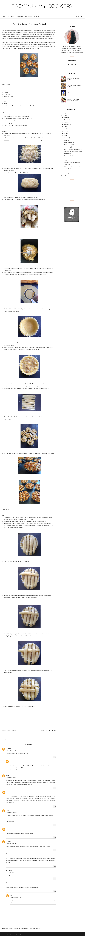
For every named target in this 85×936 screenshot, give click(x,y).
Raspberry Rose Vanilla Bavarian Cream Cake (73, 100)
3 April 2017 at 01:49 (10, 872)
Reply (55, 757)
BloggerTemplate (22, 934)
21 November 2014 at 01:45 (11, 843)
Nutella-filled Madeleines (70, 144)
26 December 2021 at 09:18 (15, 897)
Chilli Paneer (67, 158)
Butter (13, 733)
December (66, 117)
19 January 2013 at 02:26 (11, 750)
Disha (11, 761)
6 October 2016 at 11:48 (10, 855)
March (65, 135)
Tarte (34, 733)
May (65, 131)
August (65, 126)
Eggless (18, 733)
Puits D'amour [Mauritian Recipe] (73, 79)
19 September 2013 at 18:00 (11, 794)
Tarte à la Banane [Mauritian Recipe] (74, 86)
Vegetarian (43, 733)
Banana (8, 733)
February (66, 138)
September (66, 124)
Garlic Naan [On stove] (69, 155)
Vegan (38, 733)
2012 (64, 175)
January (66, 140)
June (65, 128)
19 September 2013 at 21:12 (11, 812)
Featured (23, 733)
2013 (64, 115)
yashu (7, 775)
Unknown (8, 748)
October (66, 122)
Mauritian (29, 733)
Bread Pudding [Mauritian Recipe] (72, 147)
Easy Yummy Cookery (42, 6)
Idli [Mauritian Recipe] (72, 92)
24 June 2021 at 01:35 (10, 884)
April (65, 133)
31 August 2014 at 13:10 (10, 830)
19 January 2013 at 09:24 (14, 763)
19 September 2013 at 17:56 (11, 777)
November (66, 119)
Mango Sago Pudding (69, 142)
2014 (64, 113)
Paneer (65, 160)
